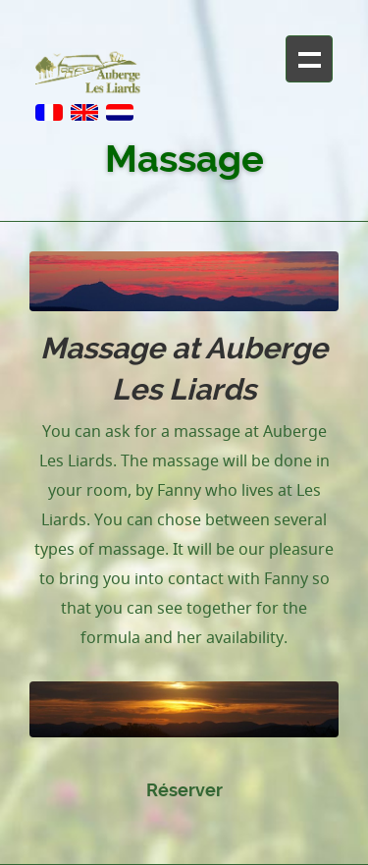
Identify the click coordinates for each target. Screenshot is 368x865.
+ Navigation (309, 58)
